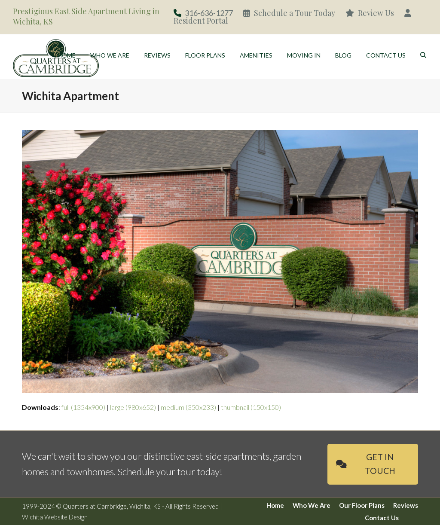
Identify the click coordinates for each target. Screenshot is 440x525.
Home (275, 505)
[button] (423, 56)
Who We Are (311, 505)
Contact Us (382, 518)
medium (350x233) (188, 407)
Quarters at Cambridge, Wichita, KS (112, 506)
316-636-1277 (209, 13)
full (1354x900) (83, 407)
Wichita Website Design (55, 517)
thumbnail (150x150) (251, 407)
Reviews (405, 505)
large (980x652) (133, 407)
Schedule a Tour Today (289, 13)
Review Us (369, 13)
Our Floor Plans (362, 505)
